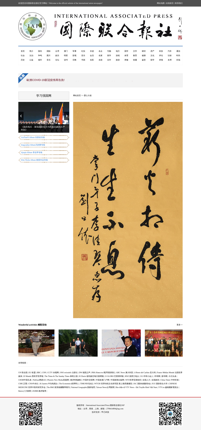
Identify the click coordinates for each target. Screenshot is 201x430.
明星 (66, 56)
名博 (170, 60)
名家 (100, 56)
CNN (44, 373)
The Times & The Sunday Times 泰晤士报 (61, 376)
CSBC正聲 (22, 384)
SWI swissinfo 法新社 (69, 373)
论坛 (57, 60)
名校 (100, 60)
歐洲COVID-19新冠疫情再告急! (46, 80)
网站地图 (161, 3)
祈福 (178, 60)
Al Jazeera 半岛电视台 (49, 384)
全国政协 (155, 380)
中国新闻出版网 (117, 380)
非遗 (92, 51)
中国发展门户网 (102, 380)
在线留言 (170, 3)
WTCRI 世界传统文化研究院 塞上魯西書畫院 (113, 384)
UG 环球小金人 (146, 376)
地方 (118, 51)
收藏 (135, 60)
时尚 (178, 56)
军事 (74, 51)
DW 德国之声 (84, 373)
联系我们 (179, 3)
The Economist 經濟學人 (69, 384)
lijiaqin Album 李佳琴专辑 (31, 152)
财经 (144, 51)
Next (66, 116)
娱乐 (57, 56)
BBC (39, 373)
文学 (135, 51)
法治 (31, 56)
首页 (23, 51)
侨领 (161, 60)
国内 (40, 51)
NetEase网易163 (39, 380)
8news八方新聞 (24, 391)
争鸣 (40, 56)
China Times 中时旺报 (170, 380)
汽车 (170, 51)
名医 (92, 60)
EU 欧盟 (32, 373)
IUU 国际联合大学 (159, 384)
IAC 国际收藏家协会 (142, 384)
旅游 (118, 60)
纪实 (83, 51)
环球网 (157, 376)
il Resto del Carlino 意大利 (145, 373)
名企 (100, 51)
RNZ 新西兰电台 (132, 376)
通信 (178, 51)
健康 (144, 56)
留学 (109, 56)
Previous (21, 116)
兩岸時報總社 (76, 380)
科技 (161, 51)
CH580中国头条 (24, 380)
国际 (49, 51)
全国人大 (146, 380)
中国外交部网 (88, 380)
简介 (31, 51)
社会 (23, 56)
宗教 (74, 60)
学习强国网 (43, 95)
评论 (161, 56)
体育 (126, 56)
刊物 (109, 51)
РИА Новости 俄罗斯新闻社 (103, 373)
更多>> (180, 325)
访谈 (170, 56)
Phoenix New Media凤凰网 (58, 380)
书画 (83, 60)
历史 (23, 60)
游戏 (118, 56)
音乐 (83, 56)
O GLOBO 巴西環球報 (114, 376)
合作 (109, 60)
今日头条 (172, 376)
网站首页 (77, 95)
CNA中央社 (33, 384)
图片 (49, 56)
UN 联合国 (22, 373)
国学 (126, 51)
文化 (152, 56)
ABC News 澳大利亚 (124, 373)
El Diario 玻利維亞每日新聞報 (91, 376)
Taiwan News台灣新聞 (105, 387)
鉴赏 (144, 60)
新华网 (164, 376)
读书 (66, 60)
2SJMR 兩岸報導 (39, 391)
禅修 (126, 60)
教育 (135, 56)
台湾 (57, 51)
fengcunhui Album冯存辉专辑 (33, 145)
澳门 (66, 51)
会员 (92, 56)
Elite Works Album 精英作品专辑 (34, 160)
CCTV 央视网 (53, 373)
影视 (74, 56)
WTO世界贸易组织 (133, 380)
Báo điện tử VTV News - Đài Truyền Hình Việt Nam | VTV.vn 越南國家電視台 (147, 387)
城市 (40, 60)
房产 (152, 51)
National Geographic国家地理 (83, 387)
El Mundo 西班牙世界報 (33, 376)
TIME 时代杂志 (86, 384)
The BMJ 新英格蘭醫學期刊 (58, 387)
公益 (31, 60)
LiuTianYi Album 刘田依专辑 (33, 137)
